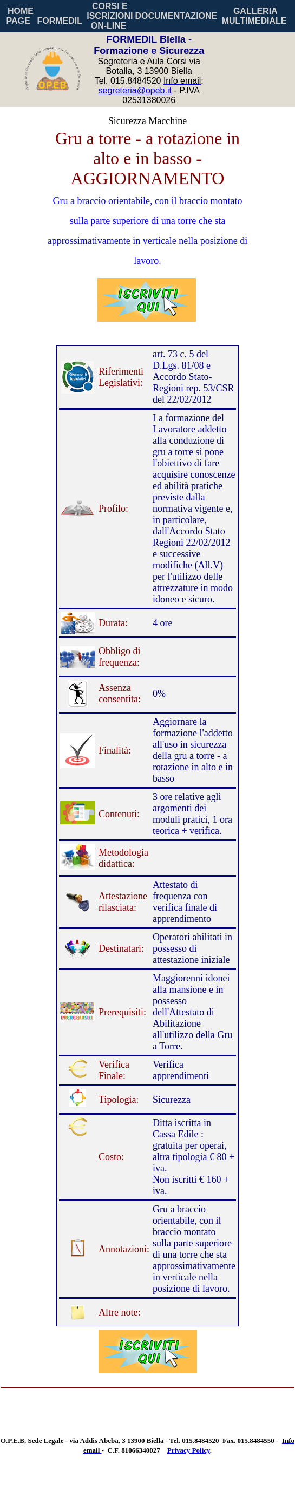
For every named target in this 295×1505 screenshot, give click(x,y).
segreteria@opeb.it (135, 90)
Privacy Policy (188, 1450)
